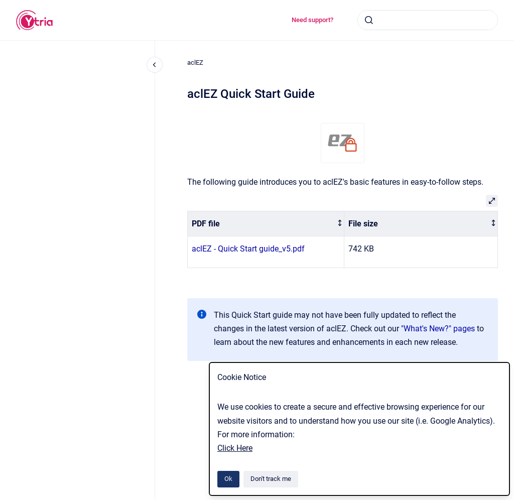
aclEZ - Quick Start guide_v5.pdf (248, 249)
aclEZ (195, 62)
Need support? (312, 20)
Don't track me (270, 478)
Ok (228, 478)
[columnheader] (266, 223)
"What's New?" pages (438, 328)
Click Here (234, 448)
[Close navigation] (155, 65)
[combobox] (427, 20)
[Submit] (369, 20)
